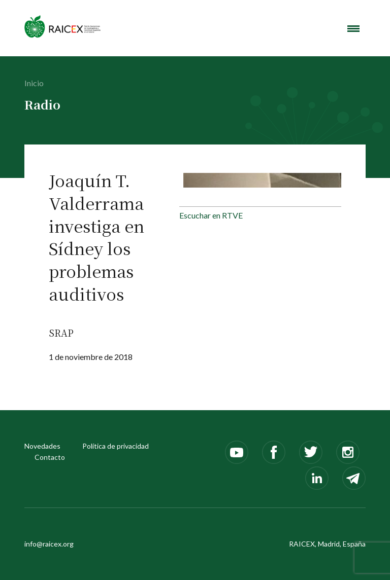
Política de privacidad (115, 446)
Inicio (34, 83)
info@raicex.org (49, 543)
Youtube (236, 452)
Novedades (42, 446)
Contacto (50, 457)
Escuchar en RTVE (211, 215)
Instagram (348, 452)
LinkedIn (317, 478)
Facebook (273, 452)
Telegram (354, 478)
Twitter (310, 452)
